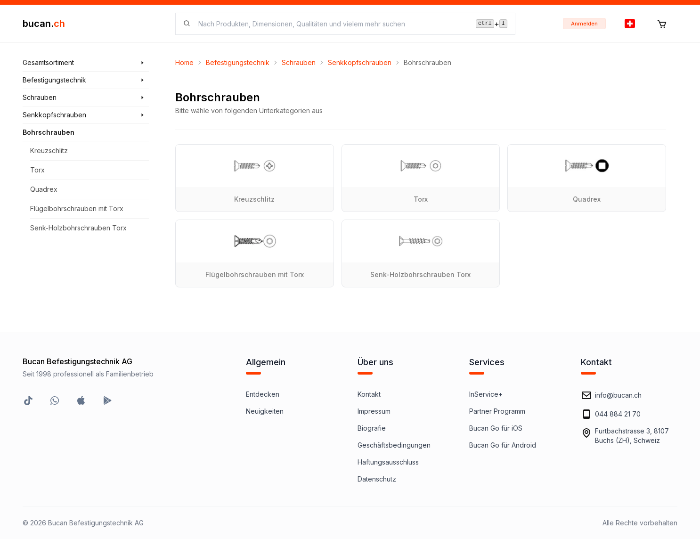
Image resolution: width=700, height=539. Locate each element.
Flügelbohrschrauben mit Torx (76, 208)
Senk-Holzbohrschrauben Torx (78, 228)
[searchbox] (331, 23)
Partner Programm (497, 411)
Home (184, 62)
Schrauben (299, 62)
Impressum (374, 411)
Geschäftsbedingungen (394, 445)
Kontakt (369, 394)
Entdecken (262, 394)
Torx (37, 170)
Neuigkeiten (265, 411)
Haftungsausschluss (388, 462)
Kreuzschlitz (49, 151)
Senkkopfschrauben (359, 62)
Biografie (372, 428)
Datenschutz (377, 479)
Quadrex (43, 189)
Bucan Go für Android (502, 445)
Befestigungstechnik (237, 62)
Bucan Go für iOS (495, 428)
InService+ (486, 394)
